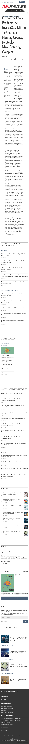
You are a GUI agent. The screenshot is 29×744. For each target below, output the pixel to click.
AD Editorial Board (22, 13)
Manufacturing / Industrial (9, 290)
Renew (26, 1)
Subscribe (21, 1)
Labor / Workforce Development (7, 708)
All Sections (27, 13)
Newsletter (4, 694)
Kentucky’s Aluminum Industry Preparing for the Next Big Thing (8, 73)
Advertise (11, 2)
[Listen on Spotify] (14, 563)
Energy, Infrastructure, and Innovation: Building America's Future (14, 557)
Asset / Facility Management (6, 706)
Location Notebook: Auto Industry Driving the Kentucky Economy (8, 78)
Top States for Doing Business (7, 724)
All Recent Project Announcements (8, 481)
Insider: (14, 611)
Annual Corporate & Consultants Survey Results (10, 720)
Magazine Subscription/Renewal (9, 691)
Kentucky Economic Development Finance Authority (13, 152)
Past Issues (25, 571)
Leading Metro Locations (5, 722)
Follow (10, 11)
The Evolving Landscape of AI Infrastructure (11, 552)
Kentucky (20, 81)
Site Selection (3, 710)
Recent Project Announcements (7, 712)
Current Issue (4, 696)
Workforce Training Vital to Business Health (8, 95)
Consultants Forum (5, 2)
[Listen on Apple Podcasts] (14, 561)
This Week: (14, 614)
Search (18, 11)
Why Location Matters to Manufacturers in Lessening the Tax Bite (7, 90)
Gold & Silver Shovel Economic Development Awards (11, 718)
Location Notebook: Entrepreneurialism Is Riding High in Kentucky (8, 84)
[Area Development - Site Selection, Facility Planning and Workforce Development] (14, 6)
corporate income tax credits (13, 164)
